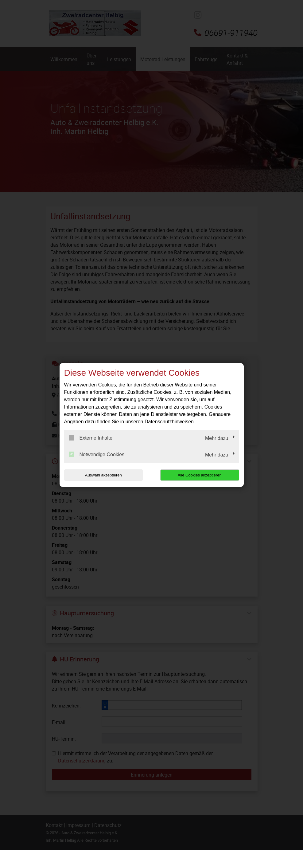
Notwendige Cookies (97, 454)
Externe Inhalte (91, 438)
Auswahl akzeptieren (103, 475)
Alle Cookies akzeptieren (200, 475)
